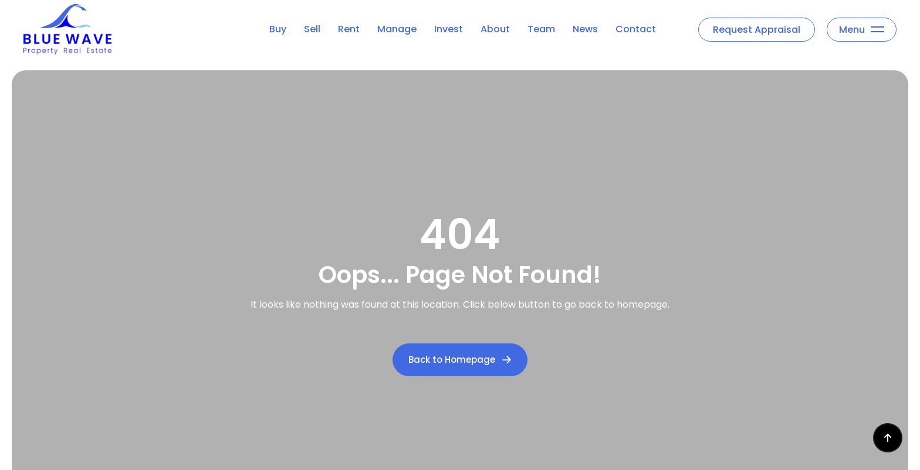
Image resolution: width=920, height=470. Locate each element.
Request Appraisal (756, 29)
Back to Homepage (460, 359)
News (585, 29)
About (495, 29)
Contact (635, 29)
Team (541, 29)
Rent (349, 29)
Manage (397, 29)
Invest (448, 29)
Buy (277, 29)
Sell (312, 29)
